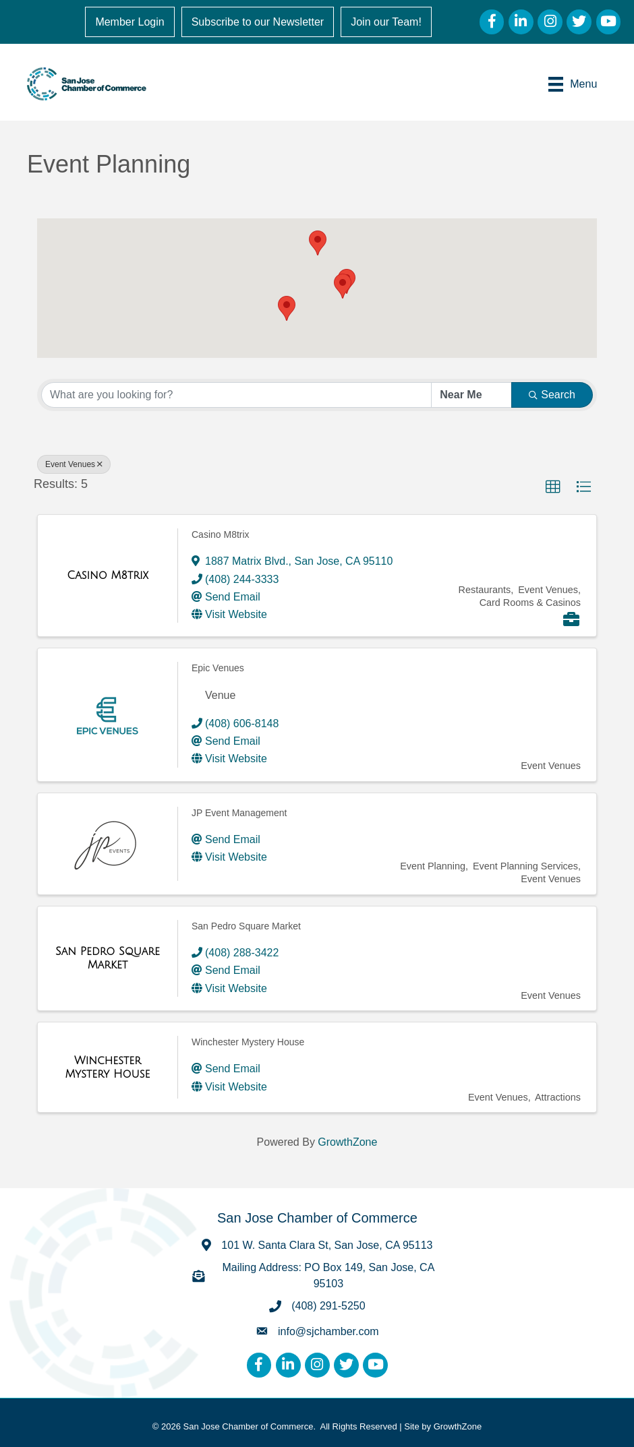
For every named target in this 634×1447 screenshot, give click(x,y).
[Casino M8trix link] (107, 575)
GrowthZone (347, 1142)
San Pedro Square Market (246, 926)
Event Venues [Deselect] (74, 464)
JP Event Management (239, 812)
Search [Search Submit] (552, 394)
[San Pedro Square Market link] (107, 958)
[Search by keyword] (236, 395)
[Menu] (572, 83)
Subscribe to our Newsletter (258, 22)
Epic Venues (218, 668)
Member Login (130, 22)
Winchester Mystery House (248, 1042)
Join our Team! (386, 22)
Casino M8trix (221, 534)
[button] (317, 242)
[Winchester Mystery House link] (107, 1067)
